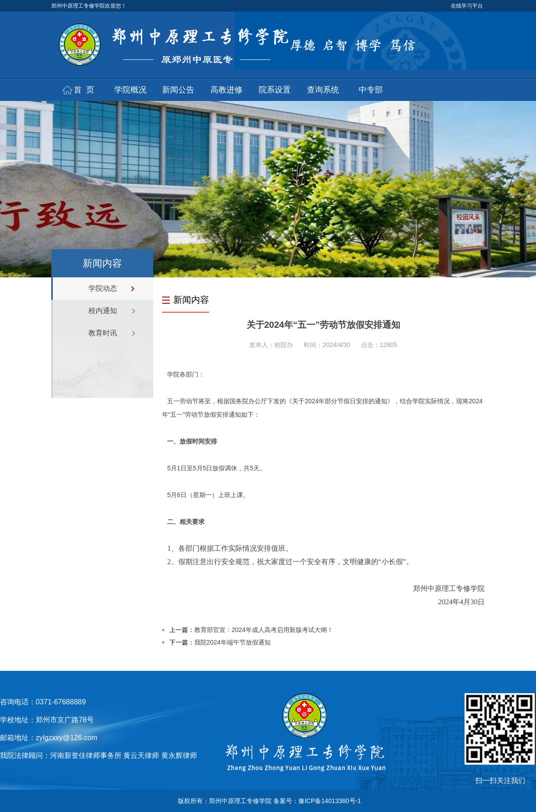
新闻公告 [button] (178, 89)
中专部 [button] (371, 89)
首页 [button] (86, 89)
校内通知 (102, 310)
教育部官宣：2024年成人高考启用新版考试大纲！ (263, 629)
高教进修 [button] (226, 89)
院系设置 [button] (275, 89)
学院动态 (102, 288)
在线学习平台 (467, 6)
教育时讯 (102, 333)
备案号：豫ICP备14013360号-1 (317, 800)
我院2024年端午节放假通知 (232, 642)
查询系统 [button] (323, 89)
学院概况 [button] (130, 89)
